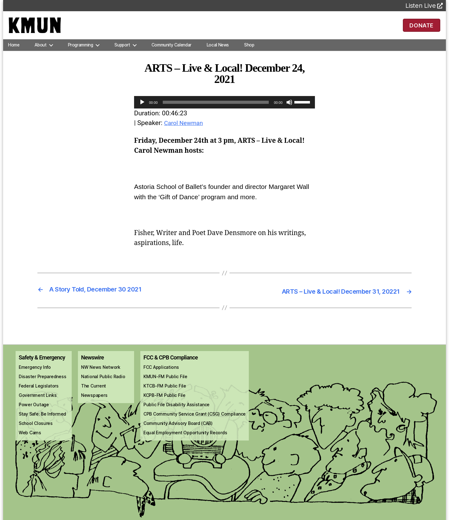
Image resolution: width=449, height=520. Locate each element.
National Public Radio (103, 382)
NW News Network (100, 373)
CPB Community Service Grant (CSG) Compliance (194, 419)
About (40, 51)
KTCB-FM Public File (164, 391)
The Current (93, 391)
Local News (218, 51)
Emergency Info (35, 373)
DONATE (422, 28)
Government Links (38, 401)
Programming (80, 51)
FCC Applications (161, 373)
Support (122, 51)
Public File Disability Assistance (176, 410)
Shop (249, 51)
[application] (224, 108)
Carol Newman (185, 129)
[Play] (142, 108)
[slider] (216, 108)
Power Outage (34, 410)
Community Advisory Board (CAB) (178, 429)
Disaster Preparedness (42, 382)
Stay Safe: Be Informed (42, 419)
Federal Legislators (39, 391)
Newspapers (94, 401)
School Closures (36, 429)
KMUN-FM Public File (165, 382)
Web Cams (30, 438)
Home (13, 51)
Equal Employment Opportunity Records (185, 438)
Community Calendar (171, 51)
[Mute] (289, 108)
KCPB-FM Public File (164, 401)
